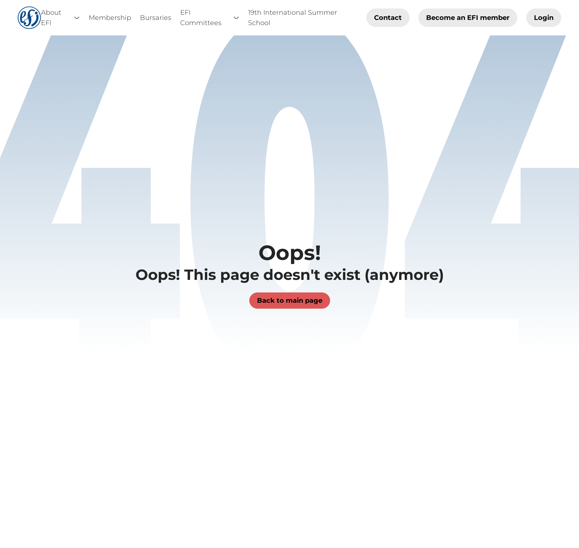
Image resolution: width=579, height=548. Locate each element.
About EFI (60, 17)
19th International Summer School (292, 17)
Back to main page (289, 300)
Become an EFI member (468, 18)
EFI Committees (209, 17)
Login (544, 18)
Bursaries (155, 18)
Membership (110, 18)
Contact (388, 18)
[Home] (29, 18)
